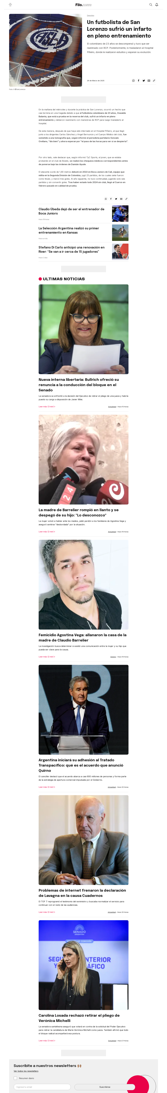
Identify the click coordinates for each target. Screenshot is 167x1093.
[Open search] (150, 4)
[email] (149, 81)
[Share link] (154, 81)
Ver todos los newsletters (26, 1071)
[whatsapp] (133, 81)
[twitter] (144, 81)
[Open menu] (10, 4)
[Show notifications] (156, 4)
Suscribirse (104, 1087)
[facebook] (139, 81)
